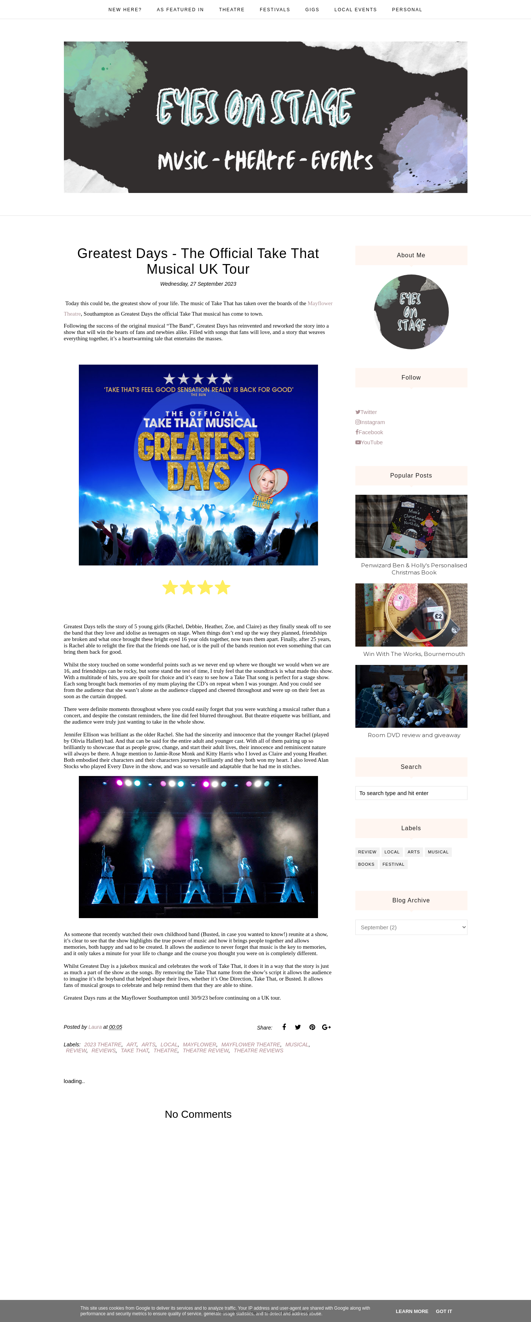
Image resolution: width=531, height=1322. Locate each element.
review (76, 1050)
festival (394, 864)
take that (134, 1050)
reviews (104, 1050)
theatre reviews (259, 1050)
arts (148, 1045)
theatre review (206, 1050)
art (131, 1045)
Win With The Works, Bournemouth (414, 653)
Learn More (412, 1311)
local (169, 1045)
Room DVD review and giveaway (414, 735)
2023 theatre (102, 1045)
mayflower (199, 1045)
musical (297, 1045)
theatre (165, 1050)
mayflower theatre (250, 1045)
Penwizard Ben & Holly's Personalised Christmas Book (414, 569)
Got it (444, 1311)
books (366, 864)
